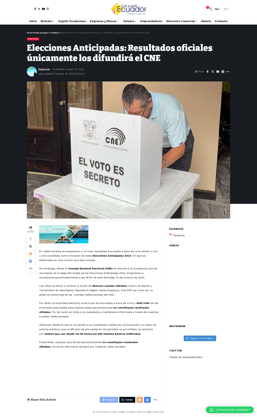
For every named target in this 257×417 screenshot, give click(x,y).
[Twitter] (39, 9)
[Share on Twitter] (212, 71)
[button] (230, 410)
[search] (211, 9)
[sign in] (30, 9)
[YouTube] (43, 9)
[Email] (217, 71)
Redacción (44, 69)
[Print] (222, 71)
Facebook (179, 233)
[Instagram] (48, 9)
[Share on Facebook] (207, 71)
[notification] (206, 9)
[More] (228, 71)
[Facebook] (35, 9)
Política (33, 39)
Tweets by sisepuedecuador (187, 355)
